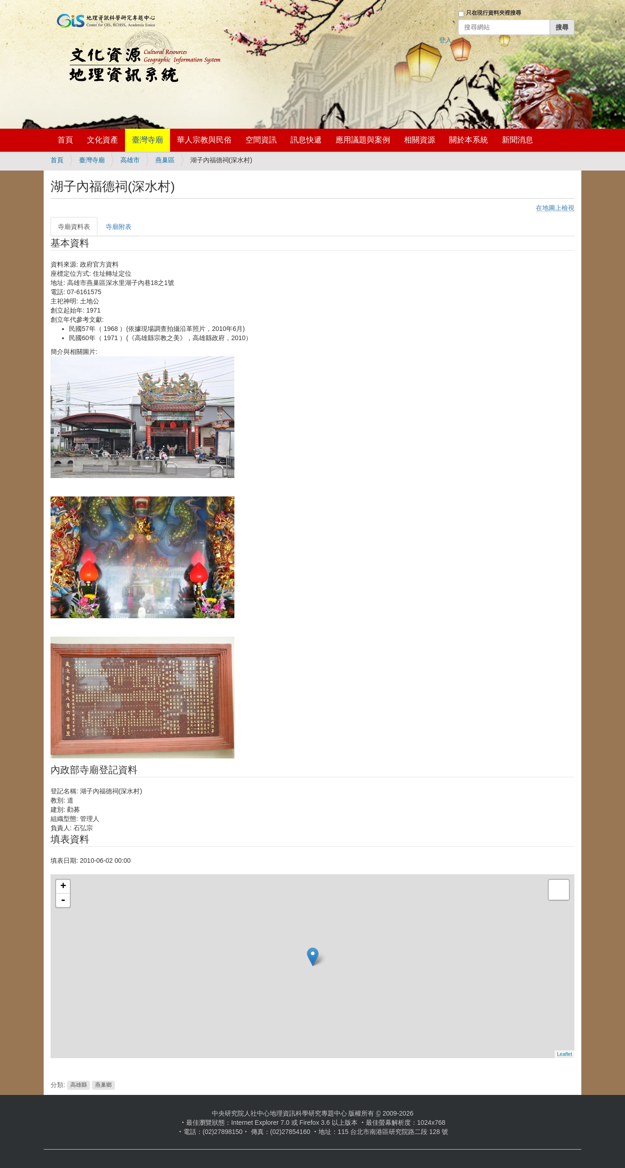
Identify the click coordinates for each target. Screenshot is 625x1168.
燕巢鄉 (103, 1085)
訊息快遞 (306, 140)
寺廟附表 (118, 226)
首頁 (65, 140)
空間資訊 (261, 140)
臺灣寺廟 (147, 140)
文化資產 (102, 140)
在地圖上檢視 (555, 207)
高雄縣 (78, 1085)
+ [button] (63, 887)
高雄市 (130, 160)
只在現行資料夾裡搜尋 (493, 13)
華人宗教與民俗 (204, 140)
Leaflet (564, 1054)
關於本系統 (468, 140)
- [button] (63, 900)
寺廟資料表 (74, 226)
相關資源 (419, 140)
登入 (445, 40)
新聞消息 (517, 140)
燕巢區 (165, 160)
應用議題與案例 (362, 140)
